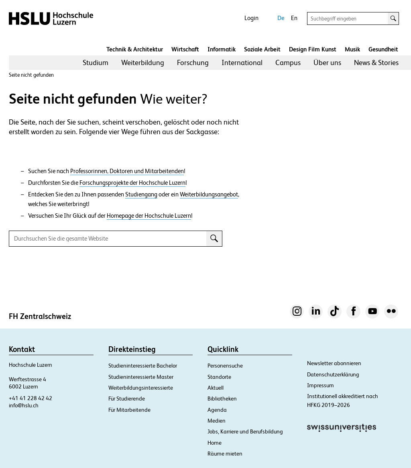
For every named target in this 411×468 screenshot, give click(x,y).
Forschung (193, 62)
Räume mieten (225, 453)
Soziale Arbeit (262, 49)
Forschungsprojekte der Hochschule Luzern (132, 183)
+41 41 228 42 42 (30, 398)
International (242, 62)
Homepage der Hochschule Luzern (149, 216)
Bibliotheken (222, 398)
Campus (288, 62)
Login (251, 17)
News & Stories (376, 62)
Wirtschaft (185, 49)
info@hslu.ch (24, 405)
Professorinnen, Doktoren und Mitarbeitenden (127, 171)
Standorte (219, 377)
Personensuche (225, 365)
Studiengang (141, 194)
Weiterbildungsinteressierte (140, 387)
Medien (217, 420)
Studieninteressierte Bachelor (142, 365)
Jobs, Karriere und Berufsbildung (245, 431)
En (294, 17)
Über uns (327, 62)
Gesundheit (383, 49)
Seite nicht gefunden (31, 75)
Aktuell (216, 387)
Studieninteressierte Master (140, 377)
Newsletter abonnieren (334, 363)
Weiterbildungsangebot (209, 194)
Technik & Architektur (134, 49)
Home (215, 442)
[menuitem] (95, 62)
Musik (352, 49)
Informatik (222, 49)
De (281, 17)
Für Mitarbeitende (129, 410)
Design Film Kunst (312, 49)
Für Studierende (126, 398)
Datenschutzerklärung (333, 374)
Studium (95, 62)
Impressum (320, 385)
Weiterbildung (142, 62)
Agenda (217, 410)
